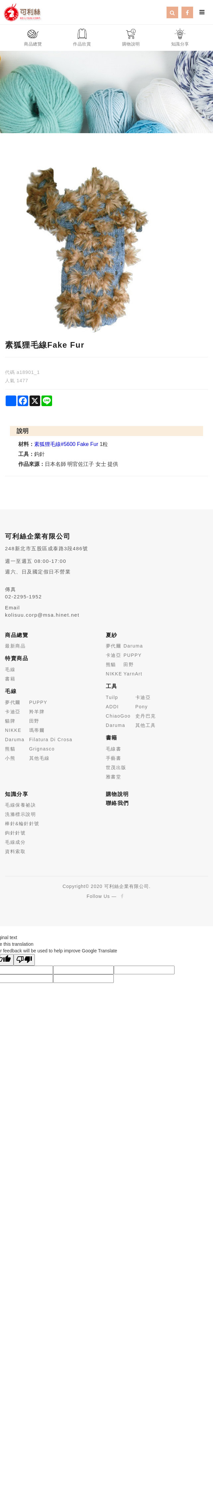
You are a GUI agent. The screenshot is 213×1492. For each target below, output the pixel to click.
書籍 (10, 678)
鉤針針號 (15, 832)
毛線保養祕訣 (20, 805)
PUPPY (38, 702)
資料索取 (15, 851)
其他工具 (145, 725)
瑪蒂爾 (37, 730)
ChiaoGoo (118, 716)
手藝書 (113, 758)
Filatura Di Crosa (51, 739)
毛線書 (113, 748)
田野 (34, 721)
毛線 (10, 669)
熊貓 (10, 748)
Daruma (15, 739)
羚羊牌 (37, 711)
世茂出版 (116, 767)
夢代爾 (13, 702)
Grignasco (42, 748)
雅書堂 (113, 776)
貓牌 (10, 721)
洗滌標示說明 (20, 814)
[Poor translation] (24, 960)
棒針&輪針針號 (22, 823)
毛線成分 (15, 842)
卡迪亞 (13, 711)
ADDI (112, 706)
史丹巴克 (145, 716)
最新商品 (15, 646)
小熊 (10, 758)
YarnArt (132, 673)
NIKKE (13, 730)
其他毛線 (39, 758)
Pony (141, 706)
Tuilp (112, 697)
